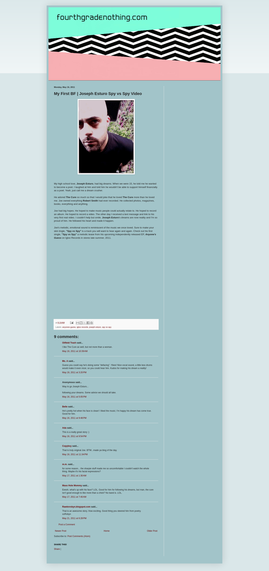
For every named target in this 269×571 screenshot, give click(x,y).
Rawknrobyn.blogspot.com (76, 506)
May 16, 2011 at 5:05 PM (74, 396)
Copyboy (67, 446)
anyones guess (69, 327)
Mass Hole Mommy (72, 485)
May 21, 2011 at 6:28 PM (74, 518)
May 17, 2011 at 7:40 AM (74, 497)
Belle (65, 406)
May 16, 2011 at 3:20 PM (74, 372)
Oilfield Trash (69, 343)
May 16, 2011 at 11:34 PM (75, 454)
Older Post (152, 531)
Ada (64, 428)
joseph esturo (95, 327)
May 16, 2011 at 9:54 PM (74, 436)
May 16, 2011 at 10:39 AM (74, 351)
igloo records (82, 327)
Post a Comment (67, 524)
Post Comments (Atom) (78, 536)
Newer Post (60, 531)
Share (57, 549)
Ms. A (65, 361)
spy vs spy (106, 327)
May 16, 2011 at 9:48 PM (74, 418)
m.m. (64, 464)
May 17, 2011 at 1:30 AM (74, 475)
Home (107, 531)
